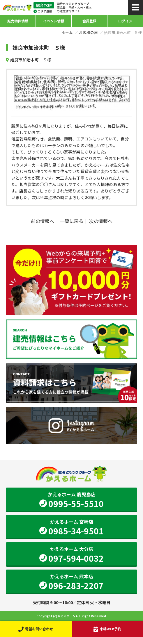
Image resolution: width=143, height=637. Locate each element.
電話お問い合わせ (35, 628)
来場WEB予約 (107, 628)
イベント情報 (53, 20)
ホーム (67, 32)
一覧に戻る (71, 220)
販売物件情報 (17, 20)
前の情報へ (42, 220)
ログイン (125, 20)
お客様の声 (88, 32)
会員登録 (89, 20)
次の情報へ (100, 220)
